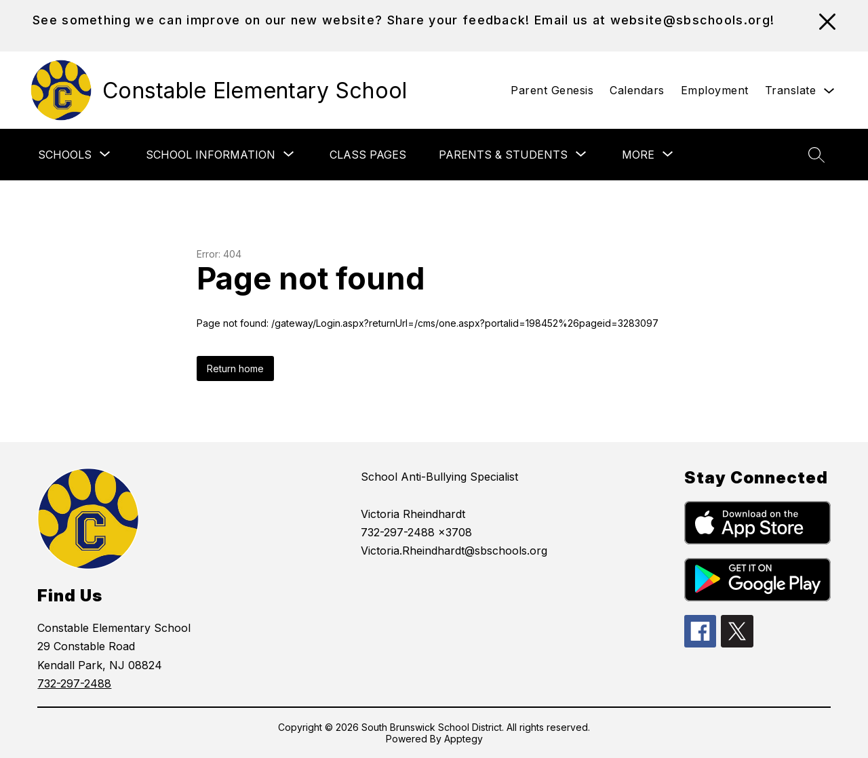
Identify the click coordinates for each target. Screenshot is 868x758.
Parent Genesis (552, 90)
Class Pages (368, 154)
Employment (715, 90)
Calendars (637, 90)
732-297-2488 (74, 683)
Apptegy (463, 738)
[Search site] (816, 154)
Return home (235, 368)
